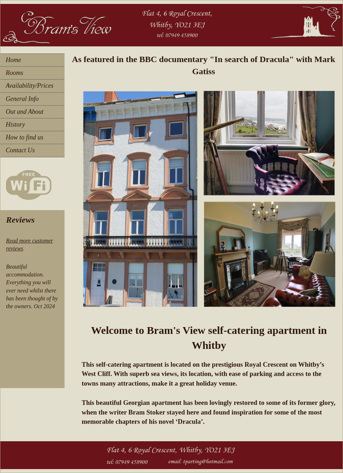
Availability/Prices (29, 85)
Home (13, 59)
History (15, 124)
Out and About (24, 111)
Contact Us (20, 150)
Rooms (14, 72)
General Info (22, 98)
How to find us (24, 137)
